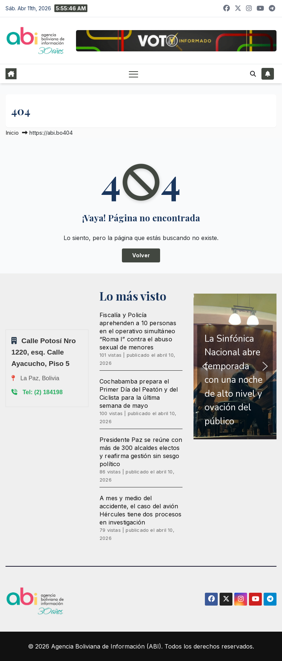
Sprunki (7, 329)
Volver (141, 255)
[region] (235, 367)
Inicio (12, 132)
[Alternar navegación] (133, 74)
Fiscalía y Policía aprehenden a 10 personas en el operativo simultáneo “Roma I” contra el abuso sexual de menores (138, 331)
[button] (253, 73)
